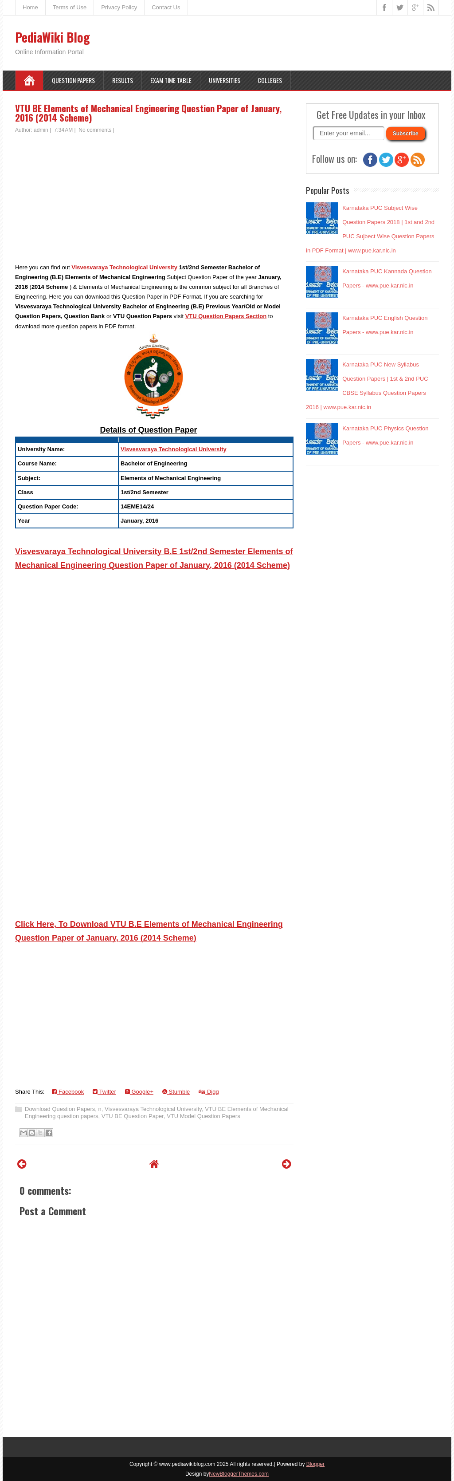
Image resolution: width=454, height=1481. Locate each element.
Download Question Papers (60, 1109)
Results (122, 80)
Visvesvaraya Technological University (124, 267)
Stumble (176, 1091)
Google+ (139, 1091)
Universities (224, 80)
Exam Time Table (171, 80)
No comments (94, 130)
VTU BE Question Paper (133, 1116)
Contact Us (166, 7)
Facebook (68, 1091)
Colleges (270, 80)
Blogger (315, 1464)
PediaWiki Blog (52, 37)
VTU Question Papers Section (226, 316)
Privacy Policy (119, 7)
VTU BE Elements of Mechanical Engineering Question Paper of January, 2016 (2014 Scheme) (148, 112)
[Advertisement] (154, 200)
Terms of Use (70, 7)
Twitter (104, 1091)
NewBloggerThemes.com (239, 1474)
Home (30, 7)
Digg (209, 1091)
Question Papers (73, 80)
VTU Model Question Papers (203, 1116)
